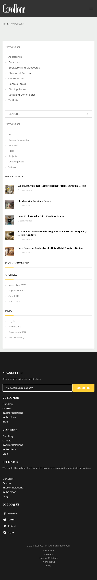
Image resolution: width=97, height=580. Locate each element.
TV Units (13, 100)
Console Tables (17, 83)
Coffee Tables (16, 78)
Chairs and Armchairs (20, 73)
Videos (12, 167)
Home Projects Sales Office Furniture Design (41, 216)
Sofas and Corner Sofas (21, 94)
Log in (11, 321)
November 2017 (17, 285)
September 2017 (17, 290)
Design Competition (19, 140)
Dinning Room (17, 89)
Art (10, 134)
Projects (12, 156)
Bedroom (14, 62)
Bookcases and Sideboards (24, 67)
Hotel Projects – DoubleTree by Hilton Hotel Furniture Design (50, 248)
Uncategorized (16, 161)
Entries (14, 326)
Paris (11, 150)
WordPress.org (16, 337)
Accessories (15, 56)
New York (13, 145)
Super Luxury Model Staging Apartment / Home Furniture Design (52, 185)
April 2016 (13, 296)
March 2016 (14, 301)
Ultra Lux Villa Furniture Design (34, 200)
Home (5, 24)
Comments (17, 332)
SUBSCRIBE (83, 388)
